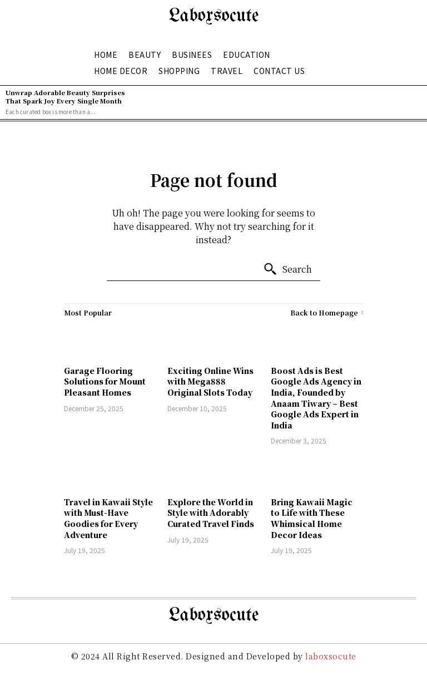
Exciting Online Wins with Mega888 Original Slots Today (210, 381)
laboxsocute (330, 656)
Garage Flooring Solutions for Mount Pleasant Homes (105, 381)
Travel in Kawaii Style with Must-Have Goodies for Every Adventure (108, 518)
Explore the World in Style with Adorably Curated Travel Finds (210, 512)
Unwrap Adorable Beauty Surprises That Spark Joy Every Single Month (65, 96)
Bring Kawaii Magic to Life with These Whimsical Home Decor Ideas (311, 518)
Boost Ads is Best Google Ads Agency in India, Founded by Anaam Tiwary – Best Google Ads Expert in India (316, 398)
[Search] (287, 269)
